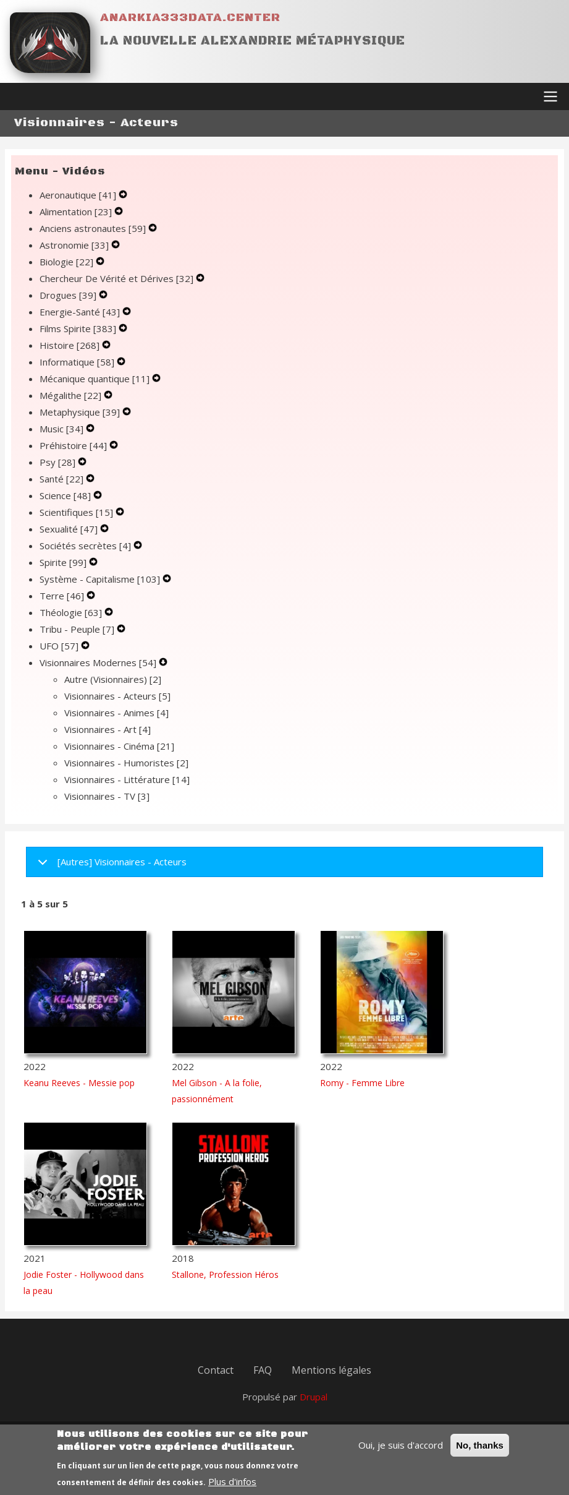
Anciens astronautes (94, 228)
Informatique (78, 362)
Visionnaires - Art (107, 729)
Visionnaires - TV (107, 796)
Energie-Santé (81, 312)
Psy (59, 462)
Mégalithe (72, 395)
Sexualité (70, 529)
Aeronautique (79, 195)
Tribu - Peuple (78, 629)
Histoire (71, 345)
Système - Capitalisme (101, 579)
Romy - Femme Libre (362, 1083)
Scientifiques (78, 512)
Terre (63, 595)
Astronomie (75, 245)
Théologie (72, 612)
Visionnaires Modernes (99, 662)
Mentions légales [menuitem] (331, 1370)
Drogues (69, 295)
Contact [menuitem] (216, 1370)
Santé (63, 479)
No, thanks (480, 1449)
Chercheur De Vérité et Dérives (118, 278)
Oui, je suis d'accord (400, 1448)
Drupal (313, 1396)
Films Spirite (79, 328)
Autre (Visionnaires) (112, 679)
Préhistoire (74, 445)
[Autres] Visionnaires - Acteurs (110, 865)
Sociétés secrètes (86, 545)
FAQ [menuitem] (262, 1370)
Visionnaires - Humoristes (126, 762)
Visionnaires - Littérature (127, 779)
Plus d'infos (232, 1485)
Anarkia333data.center (190, 18)
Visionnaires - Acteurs (117, 696)
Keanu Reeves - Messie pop (79, 1083)
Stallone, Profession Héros (225, 1274)
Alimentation (77, 211)
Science (66, 495)
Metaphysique (81, 412)
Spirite (64, 562)
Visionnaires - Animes (116, 712)
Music (63, 428)
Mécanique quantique (96, 378)
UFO (60, 646)
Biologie (68, 261)
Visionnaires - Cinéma (119, 746)
